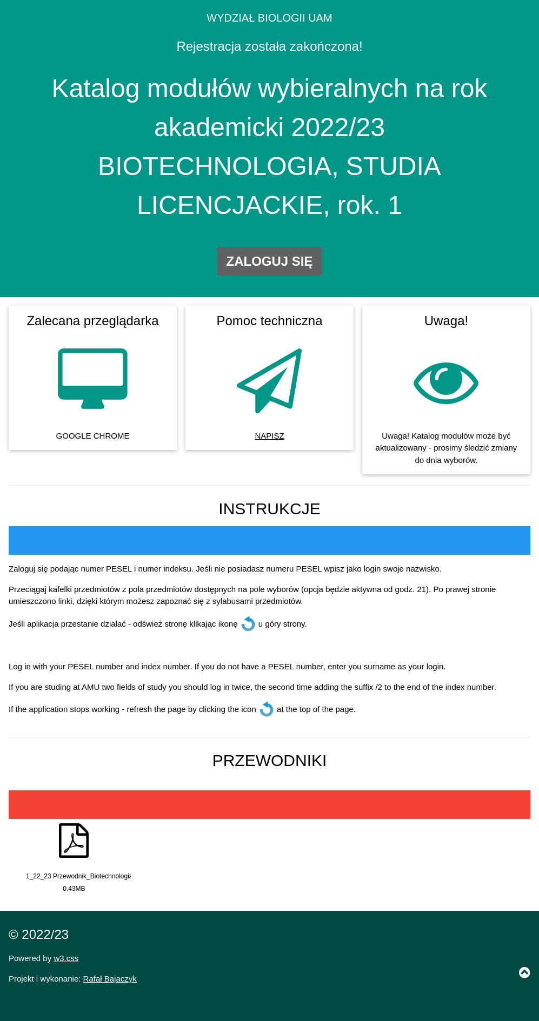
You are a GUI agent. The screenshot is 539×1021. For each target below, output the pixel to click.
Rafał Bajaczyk (110, 978)
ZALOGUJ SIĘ (269, 261)
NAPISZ (269, 435)
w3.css (66, 958)
